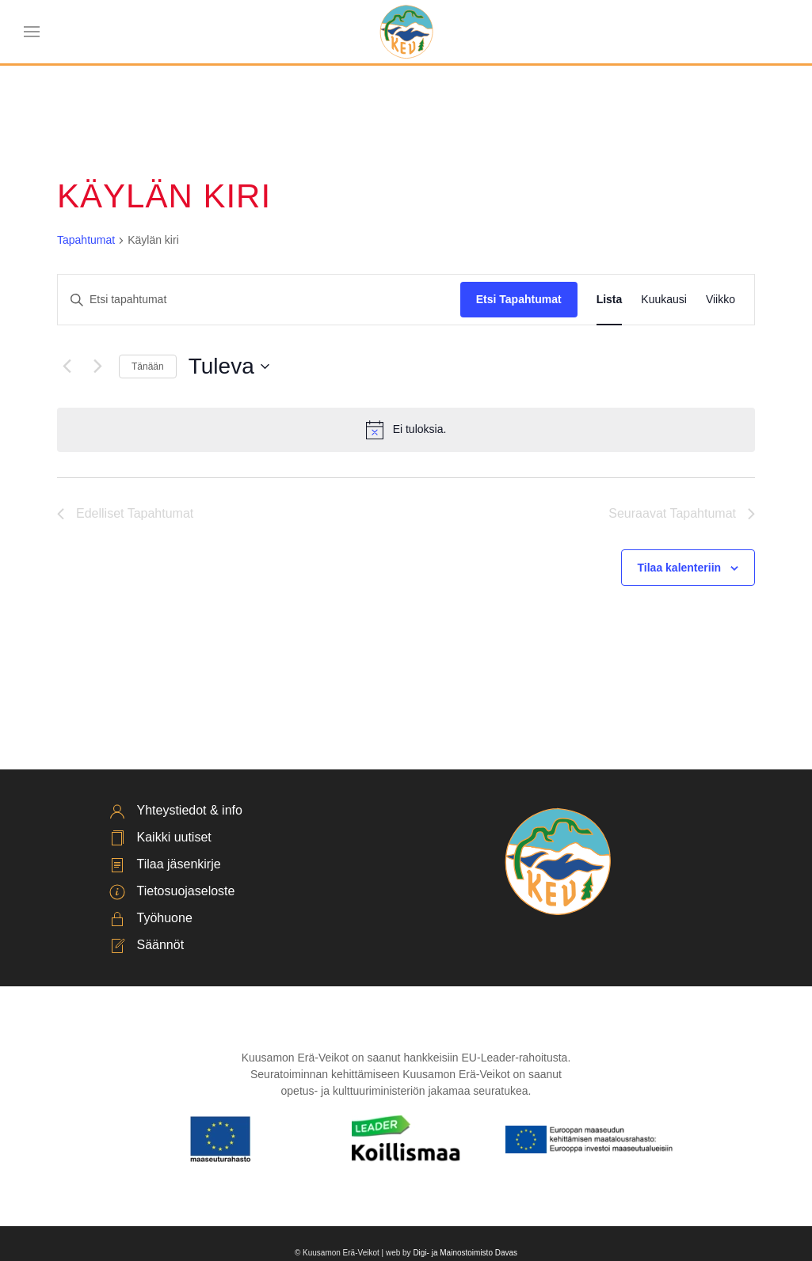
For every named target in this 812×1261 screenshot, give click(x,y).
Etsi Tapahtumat (519, 299)
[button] (32, 31)
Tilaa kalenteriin (680, 567)
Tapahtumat (86, 240)
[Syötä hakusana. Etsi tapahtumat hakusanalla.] (259, 300)
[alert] (406, 430)
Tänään (148, 366)
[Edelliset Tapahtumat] (66, 366)
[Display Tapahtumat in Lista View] (610, 300)
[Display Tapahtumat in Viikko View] (720, 300)
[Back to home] (406, 31)
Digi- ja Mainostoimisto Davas (465, 1252)
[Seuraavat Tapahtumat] (97, 366)
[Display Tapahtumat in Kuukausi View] (664, 300)
